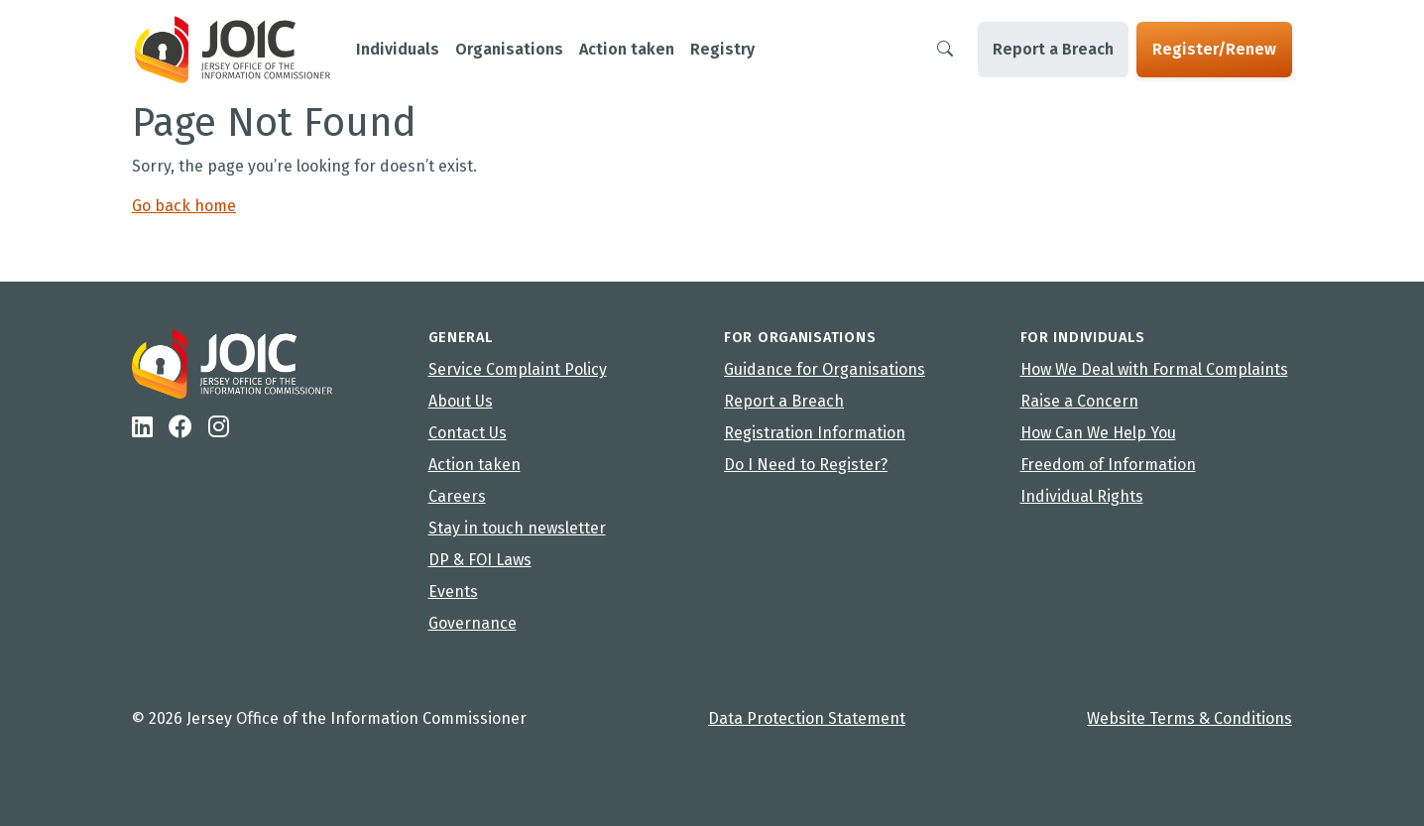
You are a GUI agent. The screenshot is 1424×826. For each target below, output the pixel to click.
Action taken (474, 464)
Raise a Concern (1079, 401)
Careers (457, 496)
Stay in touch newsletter (517, 528)
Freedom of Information (1108, 464)
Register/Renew (1214, 49)
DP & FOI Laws (480, 559)
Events (453, 591)
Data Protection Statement (806, 718)
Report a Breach (1053, 49)
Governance (472, 623)
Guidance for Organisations (824, 369)
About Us (460, 401)
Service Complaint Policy (517, 369)
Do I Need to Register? (806, 464)
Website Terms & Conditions (1189, 718)
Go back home (184, 205)
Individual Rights (1081, 496)
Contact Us (467, 432)
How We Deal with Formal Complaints (1154, 369)
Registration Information (814, 432)
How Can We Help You (1098, 432)
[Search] (945, 49)
